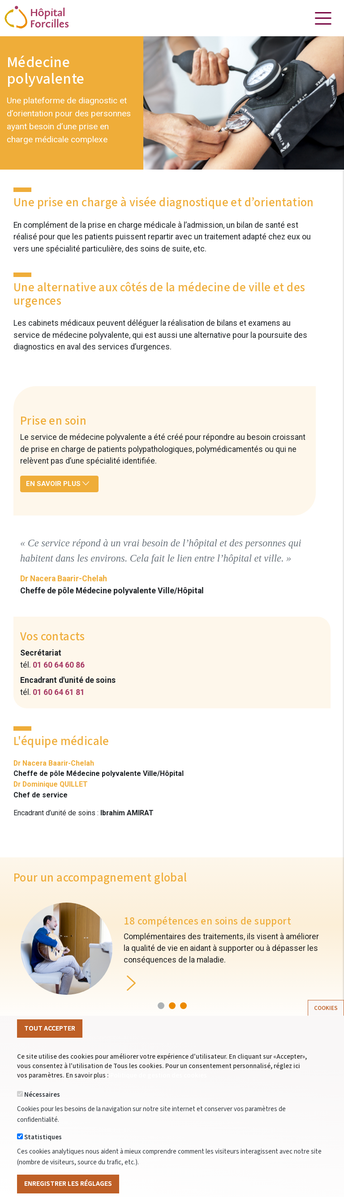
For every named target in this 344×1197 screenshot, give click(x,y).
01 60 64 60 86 (59, 664)
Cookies (326, 1022)
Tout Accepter (49, 1043)
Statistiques (43, 1152)
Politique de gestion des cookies (158, 1090)
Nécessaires (42, 1109)
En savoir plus (57, 484)
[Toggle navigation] (323, 18)
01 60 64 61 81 (59, 692)
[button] (161, 1005)
